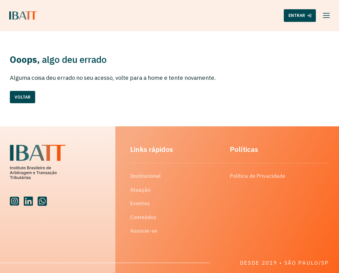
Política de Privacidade (257, 176)
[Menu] (326, 15)
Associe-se (143, 230)
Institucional (145, 176)
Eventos (140, 203)
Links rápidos (151, 149)
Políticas (244, 149)
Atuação (140, 189)
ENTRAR (300, 15)
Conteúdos (143, 217)
